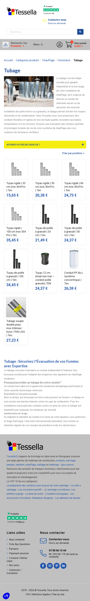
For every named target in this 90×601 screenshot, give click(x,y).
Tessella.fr (12, 456)
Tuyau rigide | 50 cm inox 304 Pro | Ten (44, 187)
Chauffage (48, 60)
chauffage (30, 464)
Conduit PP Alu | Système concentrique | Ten (73, 278)
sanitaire (20, 464)
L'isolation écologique (56, 493)
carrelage (70, 460)
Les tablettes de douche (68, 498)
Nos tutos (14, 565)
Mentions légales (41, 594)
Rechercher (80, 32)
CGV (28, 594)
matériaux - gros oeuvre (61, 464)
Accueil (8, 60)
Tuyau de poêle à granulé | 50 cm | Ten (73, 231)
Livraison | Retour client (17, 560)
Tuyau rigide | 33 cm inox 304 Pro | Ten (15, 187)
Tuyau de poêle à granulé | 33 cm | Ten (44, 231)
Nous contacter (17, 539)
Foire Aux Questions (19, 544)
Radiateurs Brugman (42, 498)
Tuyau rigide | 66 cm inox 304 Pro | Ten (73, 187)
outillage (41, 464)
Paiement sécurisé (19, 553)
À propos (14, 548)
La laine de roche (34, 493)
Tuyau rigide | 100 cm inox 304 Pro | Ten (16, 231)
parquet (11, 464)
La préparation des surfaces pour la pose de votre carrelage (38, 485)
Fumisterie (64, 60)
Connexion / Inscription (14, 572)
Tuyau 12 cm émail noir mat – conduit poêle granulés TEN (44, 278)
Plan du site (58, 594)
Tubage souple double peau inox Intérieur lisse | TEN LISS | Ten (15, 328)
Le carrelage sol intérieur (57, 489)
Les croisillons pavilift (29, 489)
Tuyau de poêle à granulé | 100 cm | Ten (15, 276)
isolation (60, 460)
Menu (38, 44)
